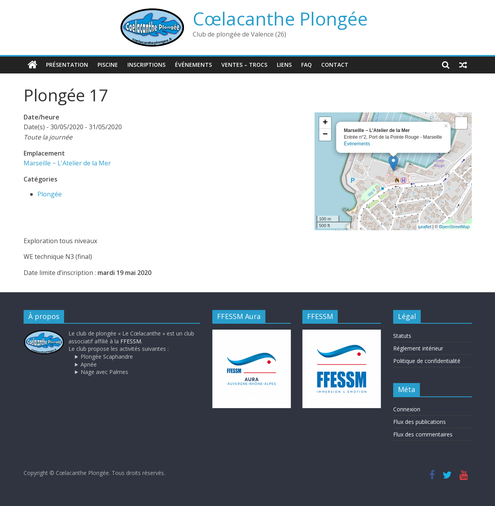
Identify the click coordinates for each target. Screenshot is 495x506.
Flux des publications (419, 421)
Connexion (406, 408)
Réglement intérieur (418, 348)
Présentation (67, 64)
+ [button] (325, 122)
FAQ (306, 64)
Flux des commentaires (423, 434)
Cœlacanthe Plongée (280, 18)
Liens (284, 64)
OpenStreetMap (454, 226)
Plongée (49, 193)
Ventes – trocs (244, 64)
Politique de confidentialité (426, 360)
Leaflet (424, 226)
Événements (193, 64)
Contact (334, 64)
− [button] (325, 134)
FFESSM (130, 341)
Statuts (402, 335)
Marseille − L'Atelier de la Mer (67, 162)
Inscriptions (146, 64)
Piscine (108, 64)
